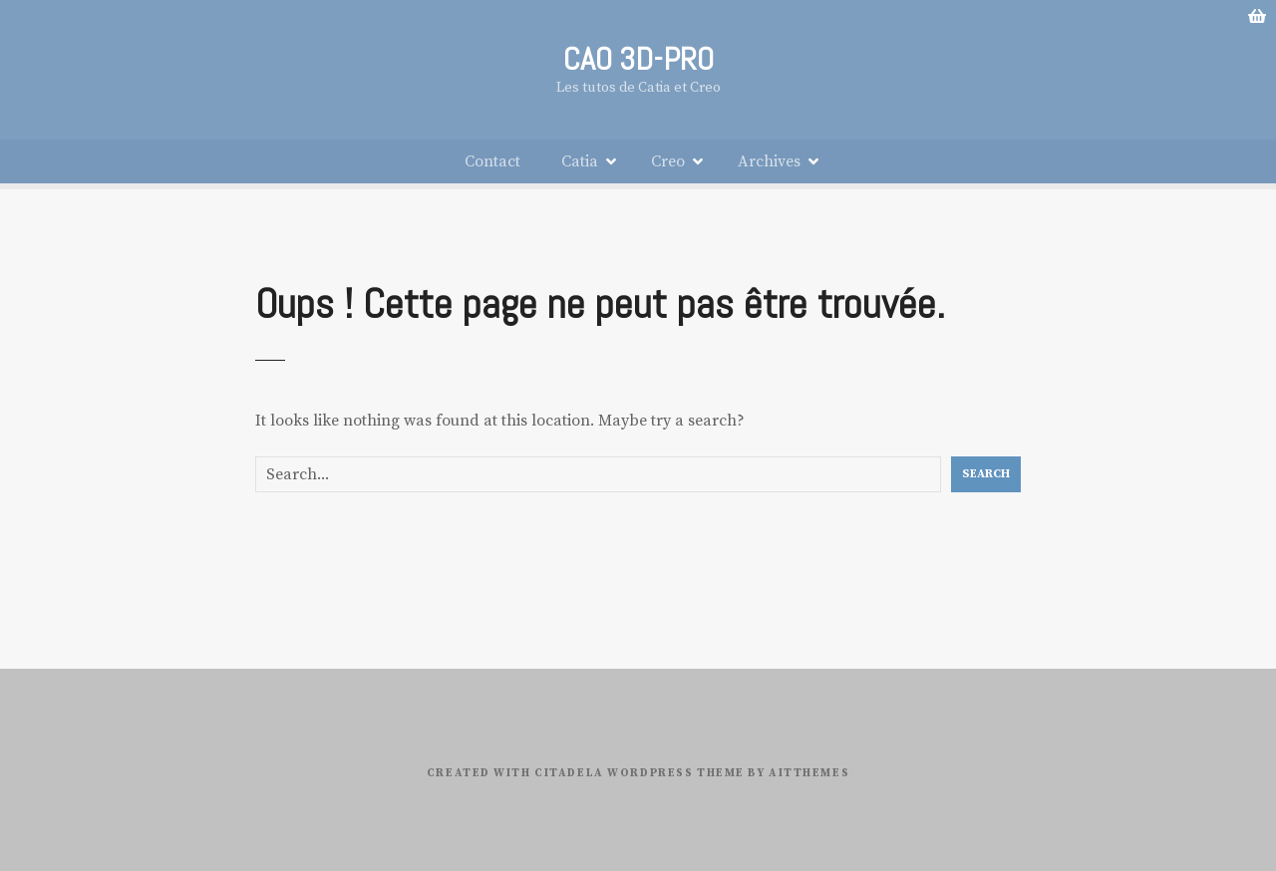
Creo (668, 161)
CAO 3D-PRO (638, 59)
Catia (579, 161)
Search (986, 473)
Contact (492, 161)
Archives (769, 161)
